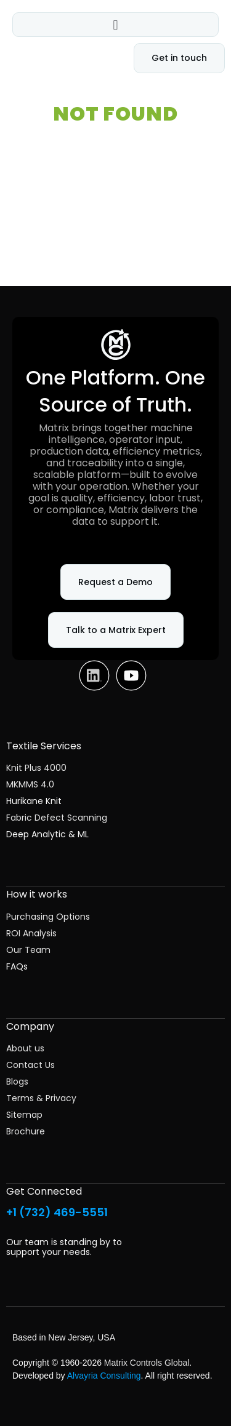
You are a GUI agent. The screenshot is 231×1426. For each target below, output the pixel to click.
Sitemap (24, 1115)
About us (25, 1048)
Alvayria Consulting (104, 1375)
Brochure (25, 1131)
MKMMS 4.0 (30, 784)
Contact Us (30, 1065)
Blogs (17, 1081)
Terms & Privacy (41, 1098)
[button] (115, 24)
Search (205, 247)
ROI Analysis (31, 933)
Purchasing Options (48, 916)
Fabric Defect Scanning (56, 817)
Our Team (28, 950)
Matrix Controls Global (147, 1363)
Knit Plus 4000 (36, 768)
